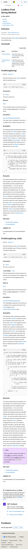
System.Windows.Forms (13, 32)
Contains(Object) (10, 224)
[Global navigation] (1, 2)
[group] (15, 162)
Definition (4, 19)
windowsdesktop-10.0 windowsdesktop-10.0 (14, 232)
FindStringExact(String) (12, 222)
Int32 (4, 103)
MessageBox (17, 140)
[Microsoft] (14, 2)
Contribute (3, 542)
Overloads (4, 21)
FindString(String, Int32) (8, 25)
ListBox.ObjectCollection (9, 309)
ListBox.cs (10, 74)
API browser (8, 5)
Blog (20, 540)
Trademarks (4, 547)
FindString (14, 131)
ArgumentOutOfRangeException (11, 118)
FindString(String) (6, 23)
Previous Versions (13, 540)
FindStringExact (19, 213)
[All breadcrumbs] (2, 5)
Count (4, 307)
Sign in (25, 2)
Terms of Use (19, 544)
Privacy (9, 542)
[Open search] (21, 2)
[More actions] (25, 5)
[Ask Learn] (18, 5)
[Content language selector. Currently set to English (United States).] (8, 533)
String (7, 94)
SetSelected (16, 144)
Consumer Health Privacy (7, 544)
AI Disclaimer (4, 540)
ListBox (16, 38)
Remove (5, 196)
